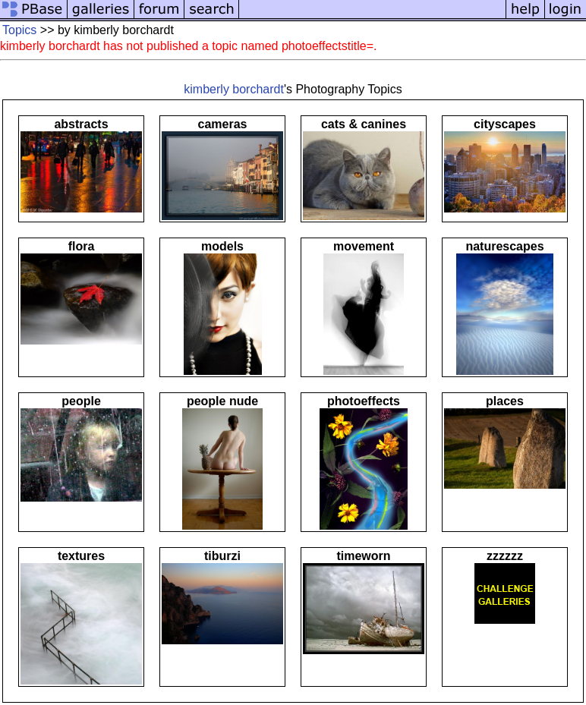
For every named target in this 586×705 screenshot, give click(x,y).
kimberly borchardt (234, 89)
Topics (19, 30)
